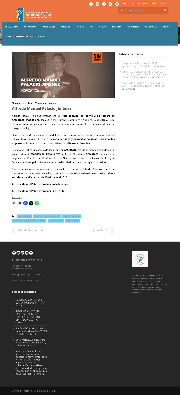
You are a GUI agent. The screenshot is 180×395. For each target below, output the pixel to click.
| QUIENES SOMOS (139, 3)
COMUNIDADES (48, 27)
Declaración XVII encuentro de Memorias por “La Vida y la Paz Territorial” (30, 342)
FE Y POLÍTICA (133, 27)
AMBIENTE (65, 27)
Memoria (42, 103)
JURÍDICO (80, 27)
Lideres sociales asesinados (29, 220)
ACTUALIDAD (30, 27)
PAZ (92, 27)
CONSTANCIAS (11, 27)
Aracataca (24, 216)
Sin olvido (52, 103)
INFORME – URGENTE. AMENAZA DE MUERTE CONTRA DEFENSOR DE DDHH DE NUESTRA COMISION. (144, 74)
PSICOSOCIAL (151, 27)
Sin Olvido (72, 220)
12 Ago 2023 (20, 103)
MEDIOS (166, 27)
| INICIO (124, 3)
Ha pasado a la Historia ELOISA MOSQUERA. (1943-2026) (139, 64)
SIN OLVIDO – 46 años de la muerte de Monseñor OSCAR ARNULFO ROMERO (143, 84)
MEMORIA (116, 27)
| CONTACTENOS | (159, 3)
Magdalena (55, 220)
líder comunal (72, 216)
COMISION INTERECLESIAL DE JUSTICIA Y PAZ (25, 36)
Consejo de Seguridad (47, 216)
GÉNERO (103, 27)
